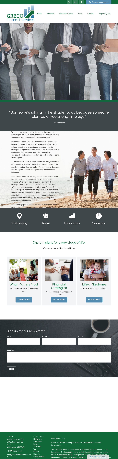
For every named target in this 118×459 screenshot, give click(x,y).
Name (9, 336)
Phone (80, 336)
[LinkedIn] (75, 2)
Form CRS (60, 438)
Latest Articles (38, 457)
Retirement (37, 439)
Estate (35, 444)
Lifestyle (36, 454)
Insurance (37, 446)
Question (10, 350)
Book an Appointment (98, 2)
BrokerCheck (56, 445)
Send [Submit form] (11, 369)
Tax (34, 449)
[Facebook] (81, 2)
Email (44, 336)
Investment (37, 441)
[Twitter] (69, 2)
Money (36, 452)
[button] (39, 14)
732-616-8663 (18, 439)
